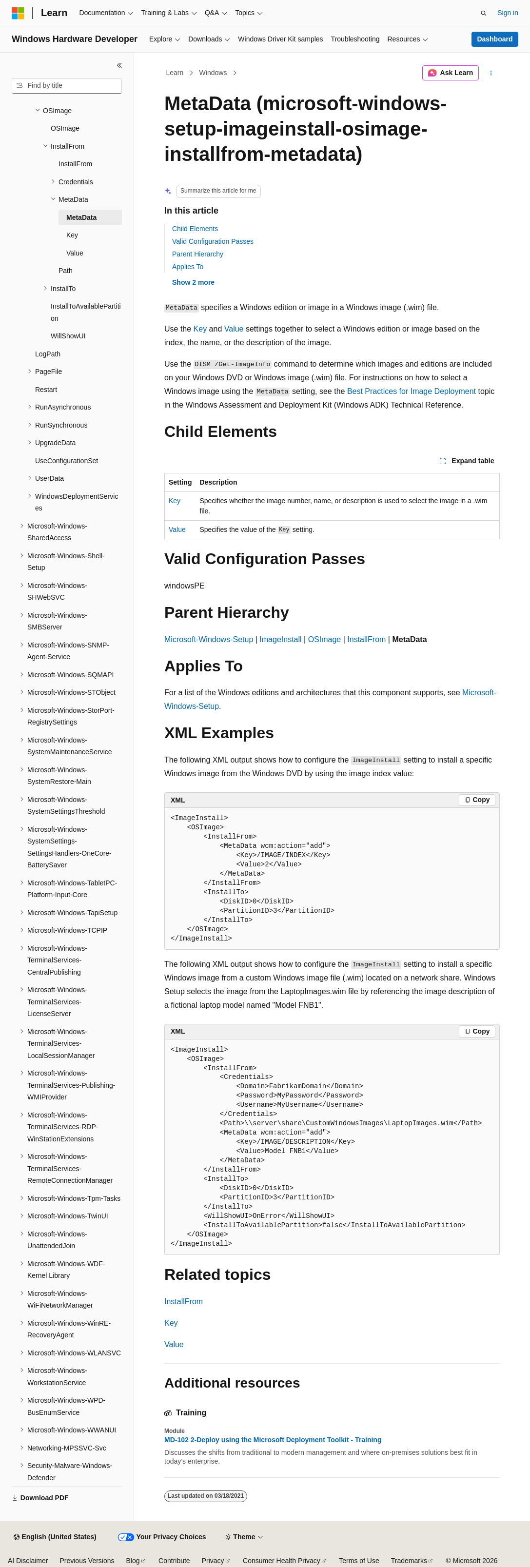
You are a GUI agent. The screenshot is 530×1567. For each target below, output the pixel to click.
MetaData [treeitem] (81, 217)
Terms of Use (359, 1561)
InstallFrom (366, 639)
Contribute (174, 1561)
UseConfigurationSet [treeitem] (66, 461)
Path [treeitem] (66, 270)
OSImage (324, 639)
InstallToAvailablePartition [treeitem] (86, 312)
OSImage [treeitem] (65, 128)
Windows (213, 73)
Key (200, 329)
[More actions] (491, 73)
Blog (133, 1561)
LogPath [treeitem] (47, 354)
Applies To (187, 267)
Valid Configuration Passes (213, 241)
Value (234, 329)
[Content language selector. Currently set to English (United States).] (55, 1537)
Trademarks (409, 1561)
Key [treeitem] (72, 235)
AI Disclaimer (28, 1561)
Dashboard (494, 39)
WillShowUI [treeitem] (68, 336)
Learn (175, 73)
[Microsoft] (18, 13)
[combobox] (67, 86)
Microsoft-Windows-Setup (208, 639)
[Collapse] (119, 65)
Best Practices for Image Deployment (411, 391)
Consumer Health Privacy (281, 1561)
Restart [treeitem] (46, 389)
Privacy (213, 1561)
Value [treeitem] (74, 253)
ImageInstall (280, 639)
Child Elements (195, 229)
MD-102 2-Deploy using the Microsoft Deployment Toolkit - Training (272, 1440)
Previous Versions (86, 1561)
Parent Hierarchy (197, 254)
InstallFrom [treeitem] (75, 164)
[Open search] (483, 13)
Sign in (507, 13)
